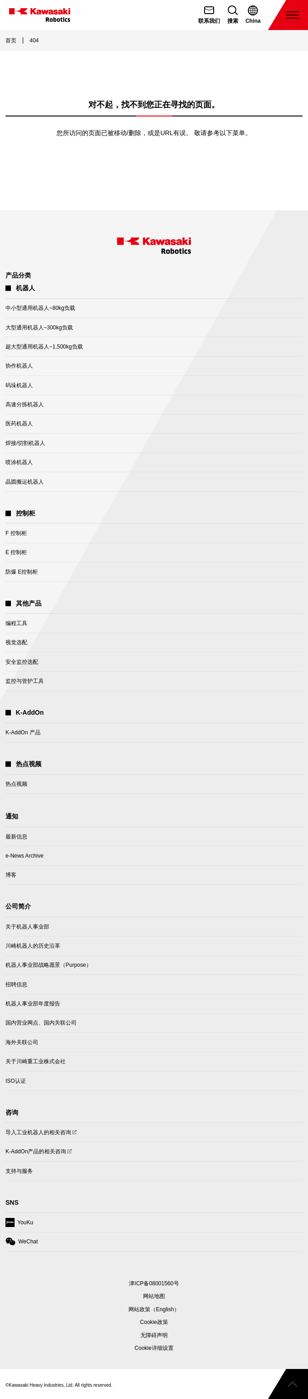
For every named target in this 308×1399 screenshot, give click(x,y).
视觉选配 (16, 642)
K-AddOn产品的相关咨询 (35, 1153)
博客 (10, 875)
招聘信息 (16, 984)
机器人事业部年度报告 (32, 1003)
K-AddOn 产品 (23, 732)
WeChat (21, 1244)
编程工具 (16, 623)
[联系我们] (209, 15)
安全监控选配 (21, 662)
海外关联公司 (21, 1042)
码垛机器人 (19, 385)
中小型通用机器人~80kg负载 (40, 308)
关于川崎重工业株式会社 (35, 1061)
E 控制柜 (16, 552)
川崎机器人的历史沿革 (32, 946)
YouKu (19, 1224)
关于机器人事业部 (27, 927)
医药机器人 (19, 423)
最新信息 (16, 836)
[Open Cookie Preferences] (153, 1348)
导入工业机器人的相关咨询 (38, 1134)
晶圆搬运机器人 (24, 482)
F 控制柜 (16, 533)
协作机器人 (19, 366)
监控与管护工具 (24, 681)
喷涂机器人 (19, 462)
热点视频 (16, 784)
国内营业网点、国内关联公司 (41, 1023)
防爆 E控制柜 (21, 572)
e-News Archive (24, 856)
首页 (10, 40)
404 (34, 40)
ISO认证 (15, 1081)
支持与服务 (19, 1171)
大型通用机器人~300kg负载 (39, 327)
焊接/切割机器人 (25, 443)
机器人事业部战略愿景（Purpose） (48, 965)
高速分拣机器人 (24, 404)
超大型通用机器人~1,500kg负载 (44, 346)
